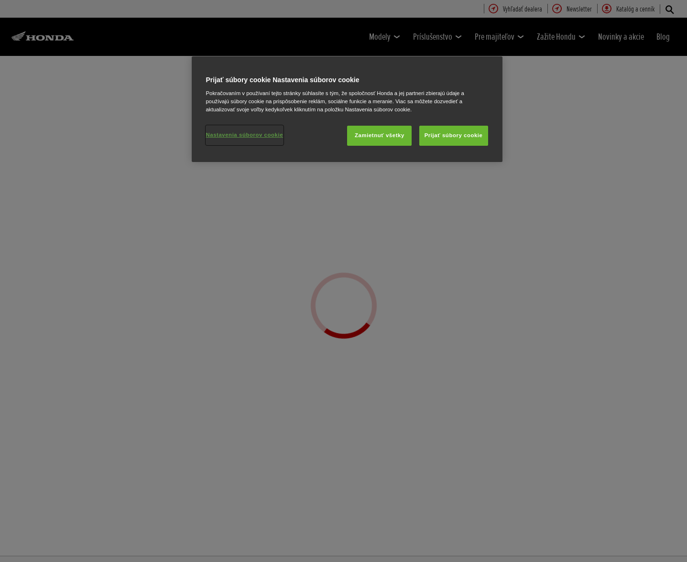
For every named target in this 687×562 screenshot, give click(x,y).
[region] (347, 109)
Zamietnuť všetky (379, 135)
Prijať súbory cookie (454, 135)
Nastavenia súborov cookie (245, 135)
